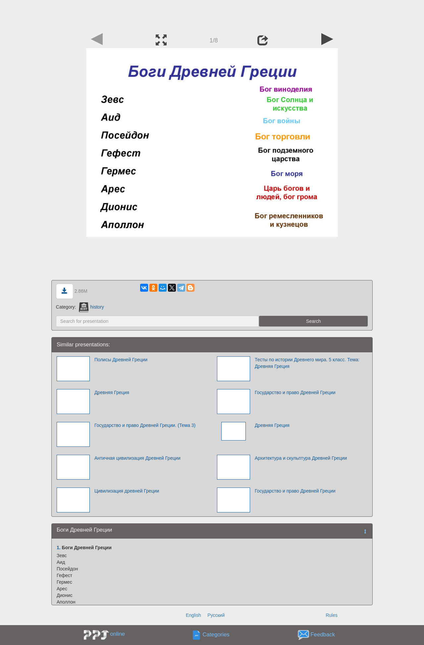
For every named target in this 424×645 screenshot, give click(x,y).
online (117, 634)
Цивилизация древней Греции (126, 491)
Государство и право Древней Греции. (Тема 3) (144, 425)
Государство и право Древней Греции (295, 392)
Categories (216, 635)
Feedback (322, 635)
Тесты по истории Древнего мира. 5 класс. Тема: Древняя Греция (307, 363)
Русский (216, 615)
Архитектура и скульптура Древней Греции (301, 458)
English (193, 615)
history (91, 307)
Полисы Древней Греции (120, 359)
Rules (332, 615)
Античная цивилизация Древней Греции (137, 458)
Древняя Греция (111, 392)
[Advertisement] (212, 15)
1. (59, 547)
